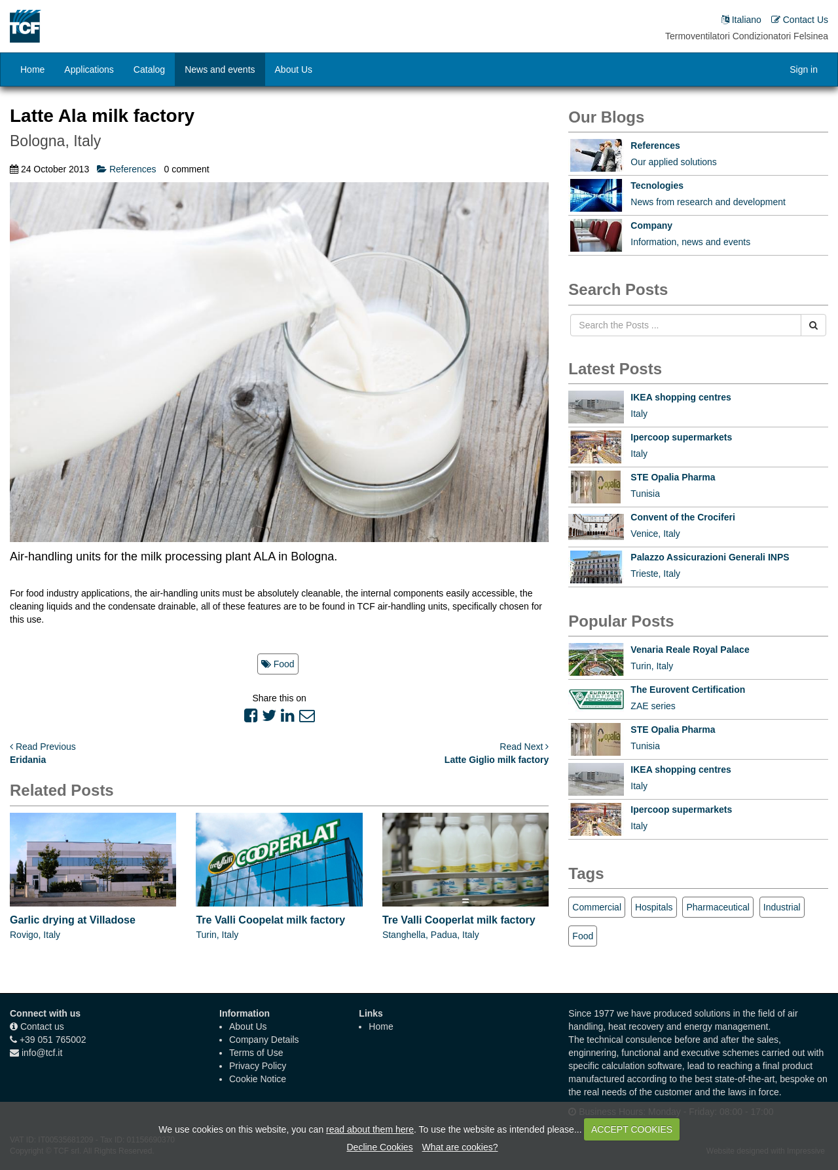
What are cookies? (460, 1147)
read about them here (370, 1129)
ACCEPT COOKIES (631, 1129)
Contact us (42, 1026)
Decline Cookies (379, 1147)
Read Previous (43, 746)
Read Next (524, 746)
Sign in (804, 69)
